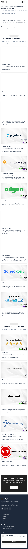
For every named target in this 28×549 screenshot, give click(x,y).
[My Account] (23, 2)
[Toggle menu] (26, 2)
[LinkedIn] (10, 509)
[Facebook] (2, 509)
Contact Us (14, 488)
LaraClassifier (12, 6)
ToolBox (4, 516)
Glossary (4, 518)
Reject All (14, 543)
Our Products (6, 6)
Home (2, 6)
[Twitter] (5, 509)
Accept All (14, 541)
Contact (4, 520)
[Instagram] (7, 509)
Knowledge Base (6, 514)
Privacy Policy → (7, 538)
